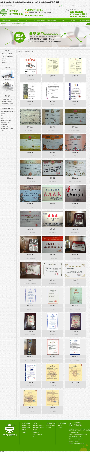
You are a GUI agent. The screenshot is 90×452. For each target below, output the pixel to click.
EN (89, 5)
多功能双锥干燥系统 (8, 79)
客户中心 (28, 20)
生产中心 (61, 20)
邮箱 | (64, 5)
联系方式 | (79, 5)
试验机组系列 (36, 432)
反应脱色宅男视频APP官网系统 (7, 90)
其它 (34, 436)
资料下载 (4, 62)
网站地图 (2, 451)
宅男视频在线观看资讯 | (71, 5)
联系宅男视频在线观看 (84, 22)
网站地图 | (85, 5)
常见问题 (48, 427)
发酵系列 (35, 429)
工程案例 (73, 20)
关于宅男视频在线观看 (39, 22)
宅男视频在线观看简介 (7, 53)
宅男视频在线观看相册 (7, 56)
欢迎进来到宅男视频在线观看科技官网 (7, 5)
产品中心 (16, 20)
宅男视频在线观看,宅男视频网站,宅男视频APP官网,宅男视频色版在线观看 (29, 2)
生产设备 (4, 58)
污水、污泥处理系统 (37, 434)
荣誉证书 (24, 432)
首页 (19, 51)
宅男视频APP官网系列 (38, 425)
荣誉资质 (4, 60)
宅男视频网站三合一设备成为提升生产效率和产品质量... (13, 23)
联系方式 (60, 425)
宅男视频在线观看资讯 (50, 22)
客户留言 (60, 427)
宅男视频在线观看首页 (5, 22)
